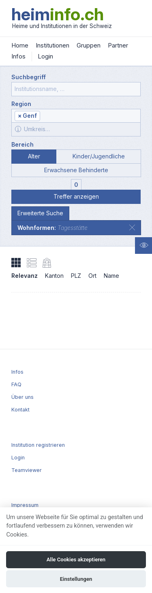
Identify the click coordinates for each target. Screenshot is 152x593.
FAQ (16, 384)
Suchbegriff (28, 77)
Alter (34, 156)
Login (45, 56)
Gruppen (89, 45)
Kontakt (20, 410)
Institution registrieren (38, 445)
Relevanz (24, 275)
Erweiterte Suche (40, 213)
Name (111, 275)
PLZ (76, 275)
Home (19, 45)
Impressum (25, 505)
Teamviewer (26, 470)
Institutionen (52, 45)
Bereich (22, 144)
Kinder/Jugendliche (99, 156)
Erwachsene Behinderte (76, 170)
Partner (118, 45)
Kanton (54, 275)
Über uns (22, 397)
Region (21, 103)
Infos (18, 56)
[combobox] (76, 116)
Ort (92, 275)
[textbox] (89, 116)
